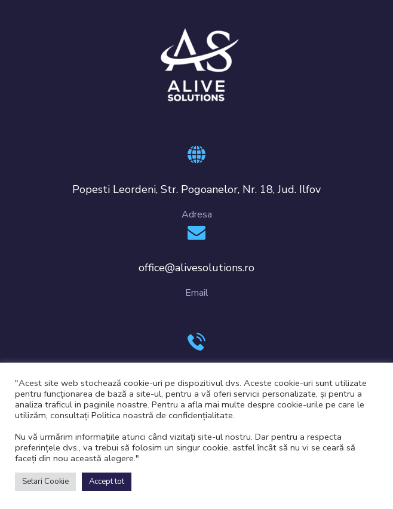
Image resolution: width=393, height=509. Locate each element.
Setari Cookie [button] (45, 481)
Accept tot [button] (106, 481)
